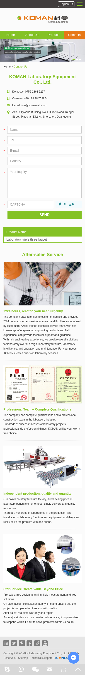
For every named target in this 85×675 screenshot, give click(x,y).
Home (10, 35)
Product (53, 35)
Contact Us (20, 66)
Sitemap (23, 658)
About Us (32, 35)
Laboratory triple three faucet (26, 239)
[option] (42, 50)
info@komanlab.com (34, 105)
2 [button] (77, 59)
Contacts (74, 35)
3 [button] (80, 59)
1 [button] (74, 59)
